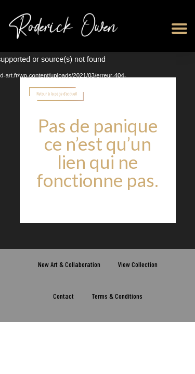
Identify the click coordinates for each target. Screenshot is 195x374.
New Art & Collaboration (69, 264)
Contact (63, 295)
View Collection (138, 264)
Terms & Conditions (117, 295)
